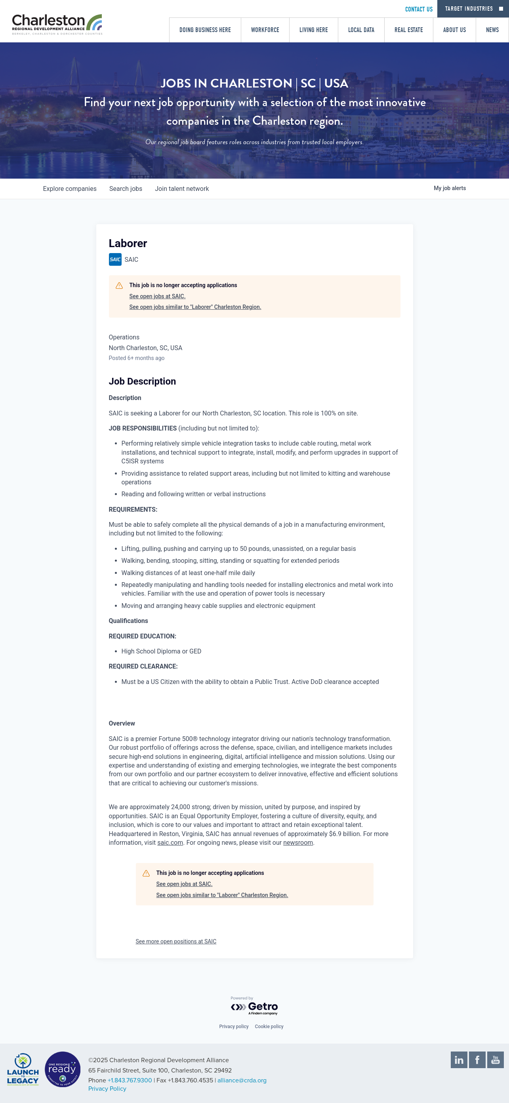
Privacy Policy (107, 1089)
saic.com (170, 842)
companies (70, 188)
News (492, 30)
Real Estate (409, 30)
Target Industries (469, 8)
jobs (125, 188)
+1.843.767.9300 (130, 1080)
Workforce (265, 30)
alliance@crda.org (242, 1080)
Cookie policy (269, 1026)
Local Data (361, 30)
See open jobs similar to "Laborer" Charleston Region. (195, 307)
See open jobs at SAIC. (158, 296)
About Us (454, 30)
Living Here (313, 30)
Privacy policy (233, 1026)
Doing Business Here (205, 30)
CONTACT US (419, 9)
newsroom (298, 842)
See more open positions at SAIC (176, 941)
